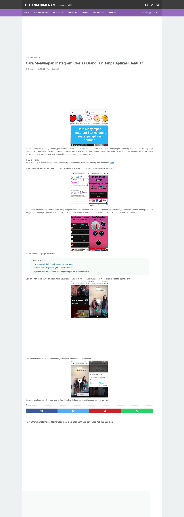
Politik (151, 125)
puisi (126, 129)
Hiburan (113, 9)
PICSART (143, 125)
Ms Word (150, 120)
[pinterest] (81, 428)
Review (140, 129)
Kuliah (126, 116)
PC (125, 125)
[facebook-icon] (144, 2)
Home (28, 9)
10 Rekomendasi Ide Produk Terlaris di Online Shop (53, 279)
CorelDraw (59, 9)
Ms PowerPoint (138, 120)
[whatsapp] (103, 428)
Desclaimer (87, 508)
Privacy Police (76, 508)
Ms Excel (127, 120)
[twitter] (59, 428)
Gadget (86, 9)
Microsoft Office (42, 9)
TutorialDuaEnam (41, 3)
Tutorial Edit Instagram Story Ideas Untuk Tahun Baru (54, 283)
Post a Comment (53, 73)
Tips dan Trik (99, 9)
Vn (137, 133)
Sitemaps (116, 508)
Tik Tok (148, 129)
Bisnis (126, 112)
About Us (97, 508)
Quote (132, 129)
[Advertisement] (70, 33)
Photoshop (74, 9)
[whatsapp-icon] (155, 2)
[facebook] (37, 428)
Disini (31, 172)
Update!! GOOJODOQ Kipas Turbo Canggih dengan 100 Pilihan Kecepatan (61, 286)
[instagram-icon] (150, 2)
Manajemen (136, 116)
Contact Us (107, 508)
